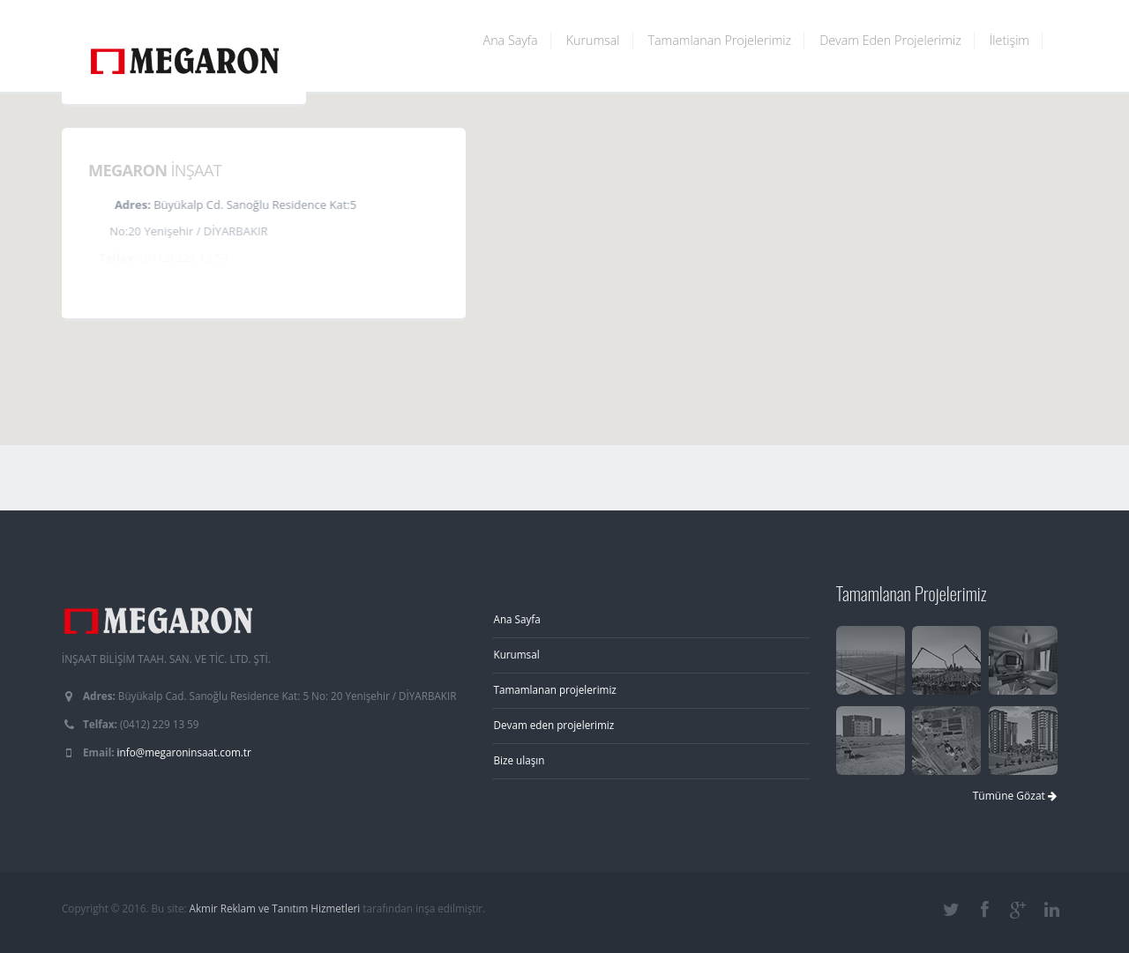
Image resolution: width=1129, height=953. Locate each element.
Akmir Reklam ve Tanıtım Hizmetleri (275, 908)
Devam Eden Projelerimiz (890, 40)
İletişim (1009, 40)
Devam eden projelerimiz (554, 725)
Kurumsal (593, 40)
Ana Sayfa (510, 40)
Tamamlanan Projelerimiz (720, 40)
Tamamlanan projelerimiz (555, 689)
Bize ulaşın (519, 760)
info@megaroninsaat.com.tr (184, 752)
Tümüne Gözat (1015, 795)
